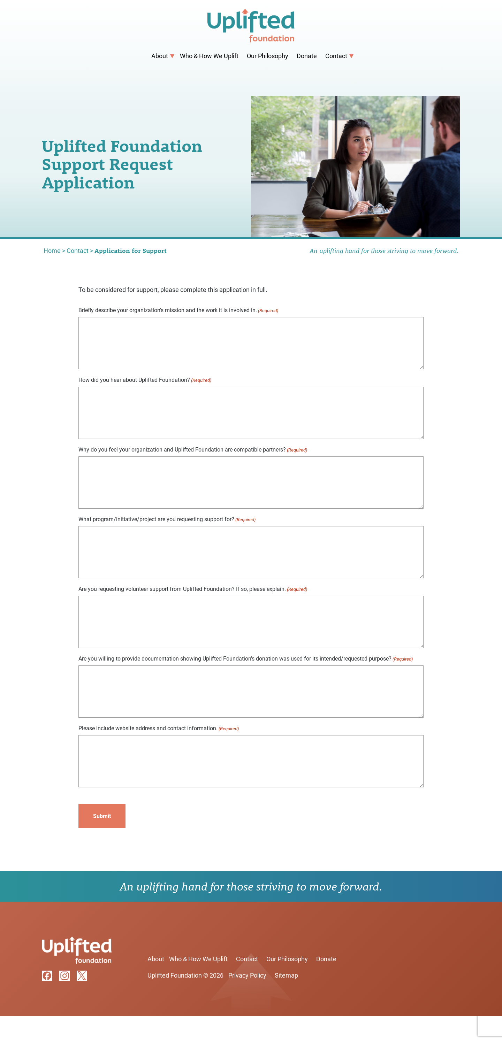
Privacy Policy (247, 975)
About (159, 56)
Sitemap (286, 975)
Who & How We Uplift (209, 56)
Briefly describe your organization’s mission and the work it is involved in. (178, 310)
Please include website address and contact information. (158, 728)
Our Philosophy (267, 56)
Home (52, 250)
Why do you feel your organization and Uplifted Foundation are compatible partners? (192, 450)
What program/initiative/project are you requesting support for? (167, 519)
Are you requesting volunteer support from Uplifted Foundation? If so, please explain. (192, 589)
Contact (336, 56)
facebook (47, 976)
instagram (64, 976)
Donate (307, 56)
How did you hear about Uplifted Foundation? (144, 380)
